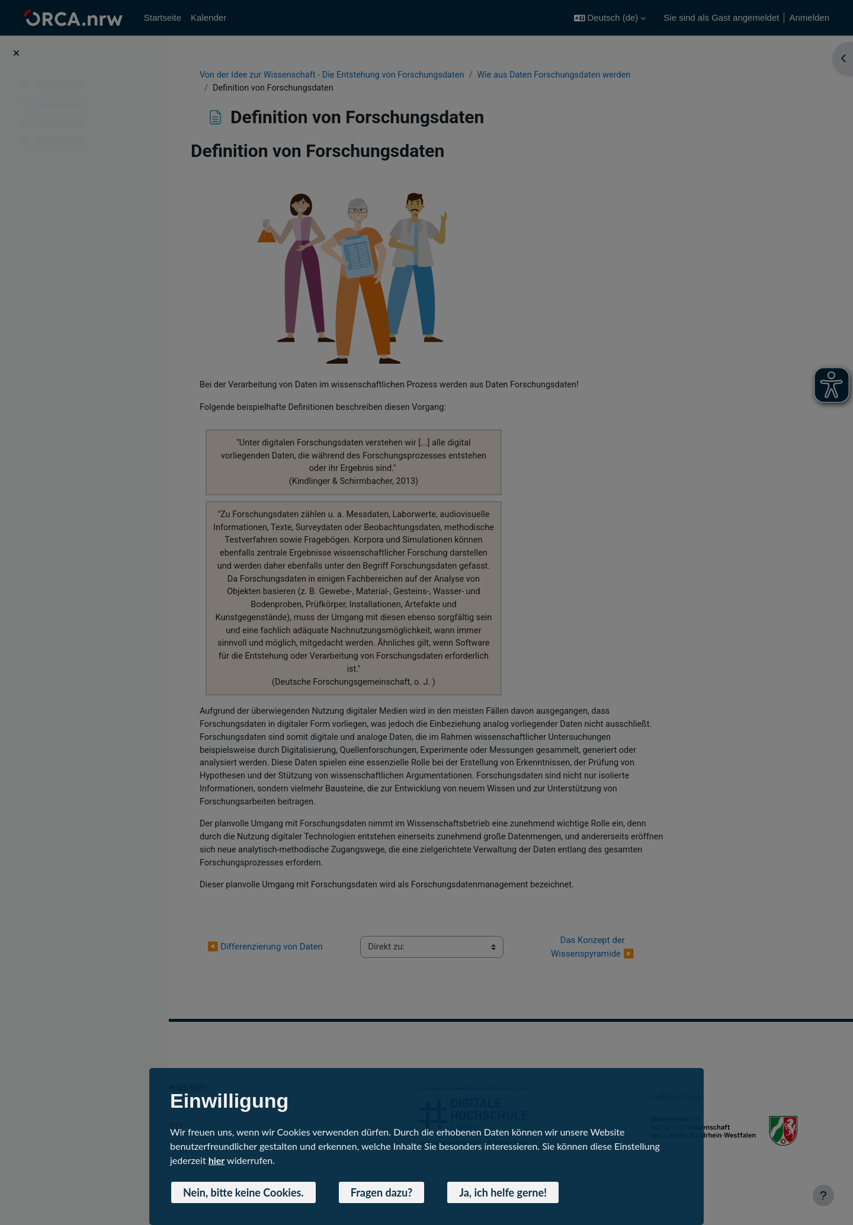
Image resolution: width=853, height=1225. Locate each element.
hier (217, 1160)
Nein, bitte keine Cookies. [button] (243, 1192)
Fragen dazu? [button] (382, 1192)
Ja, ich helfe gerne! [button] (503, 1192)
